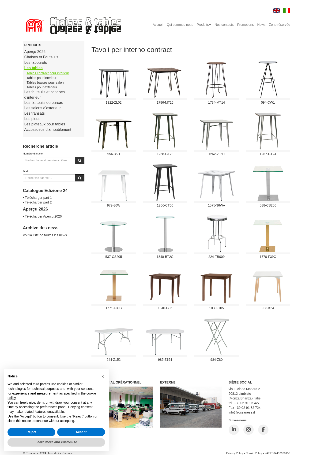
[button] (102, 376)
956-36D (113, 154)
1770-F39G (268, 257)
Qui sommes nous (180, 24)
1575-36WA (216, 205)
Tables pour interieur (42, 78)
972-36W (113, 205)
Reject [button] (31, 432)
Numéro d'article (33, 153)
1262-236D (216, 154)
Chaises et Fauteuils (41, 57)
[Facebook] (263, 430)
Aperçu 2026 (35, 52)
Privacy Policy (234, 453)
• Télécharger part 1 (37, 197)
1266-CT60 (165, 205)
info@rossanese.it (242, 412)
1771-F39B (114, 308)
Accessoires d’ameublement (47, 130)
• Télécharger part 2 (37, 202)
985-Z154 (165, 359)
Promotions (245, 24)
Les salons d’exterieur (42, 108)
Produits (204, 24)
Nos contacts (224, 24)
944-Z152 (114, 359)
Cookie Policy (254, 453)
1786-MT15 (165, 102)
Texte (26, 171)
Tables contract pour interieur (48, 73)
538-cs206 (268, 205)
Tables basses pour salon (45, 82)
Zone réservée (279, 24)
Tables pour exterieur (42, 87)
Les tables (33, 68)
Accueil (158, 24)
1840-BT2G (165, 257)
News (261, 24)
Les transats (34, 113)
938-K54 (268, 308)
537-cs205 (113, 257)
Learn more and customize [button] (56, 442)
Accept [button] (81, 432)
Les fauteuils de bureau (43, 103)
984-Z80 (216, 359)
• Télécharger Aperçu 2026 (42, 216)
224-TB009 (216, 257)
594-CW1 (268, 102)
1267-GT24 (268, 154)
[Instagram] (248, 430)
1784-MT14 (216, 102)
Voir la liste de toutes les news (45, 235)
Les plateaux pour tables (44, 124)
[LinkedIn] (234, 430)
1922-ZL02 (114, 102)
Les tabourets (35, 62)
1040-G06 (165, 308)
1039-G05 (216, 308)
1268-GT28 (165, 154)
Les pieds (32, 119)
